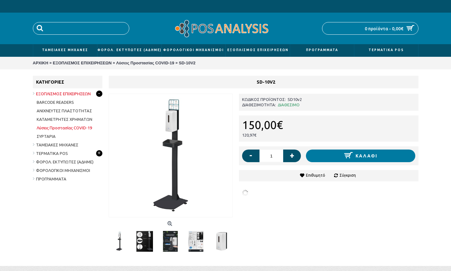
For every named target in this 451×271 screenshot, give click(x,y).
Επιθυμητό (315, 175)
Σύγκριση (347, 175)
